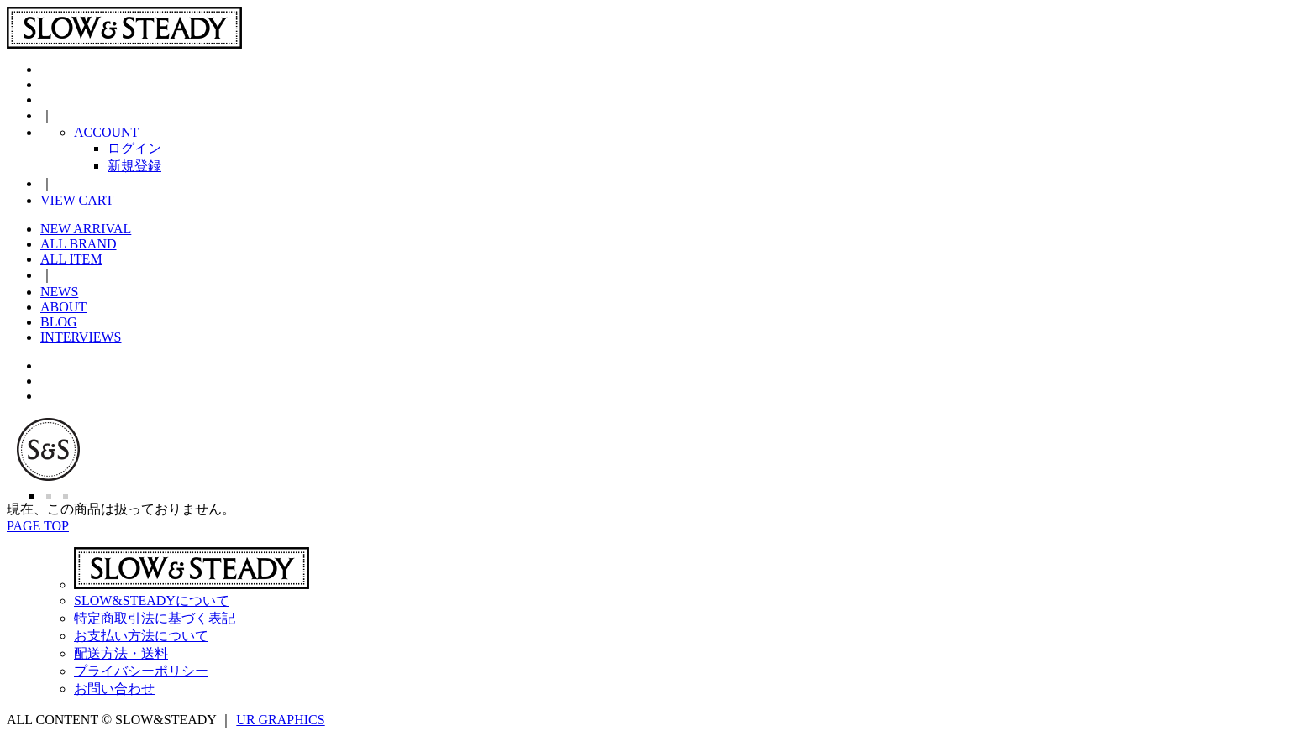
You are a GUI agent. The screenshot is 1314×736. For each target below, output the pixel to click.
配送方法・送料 (121, 653)
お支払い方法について (141, 636)
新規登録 (134, 166)
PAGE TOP (38, 526)
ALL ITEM (71, 259)
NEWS (59, 291)
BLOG (58, 322)
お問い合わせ (114, 688)
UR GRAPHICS (280, 720)
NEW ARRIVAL (85, 229)
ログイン (134, 148)
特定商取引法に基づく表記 (154, 618)
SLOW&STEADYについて (151, 600)
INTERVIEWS (80, 337)
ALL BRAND (78, 244)
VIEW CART (76, 200)
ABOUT (63, 307)
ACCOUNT (106, 132)
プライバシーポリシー (141, 671)
